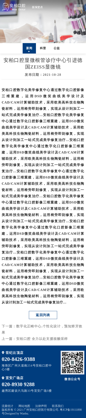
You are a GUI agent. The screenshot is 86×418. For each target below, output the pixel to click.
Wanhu (24, 413)
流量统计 (7, 406)
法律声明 (41, 406)
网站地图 (24, 406)
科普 (43, 48)
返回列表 (43, 315)
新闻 (29, 48)
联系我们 (58, 406)
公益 (57, 48)
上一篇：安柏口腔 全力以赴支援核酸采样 (35, 339)
